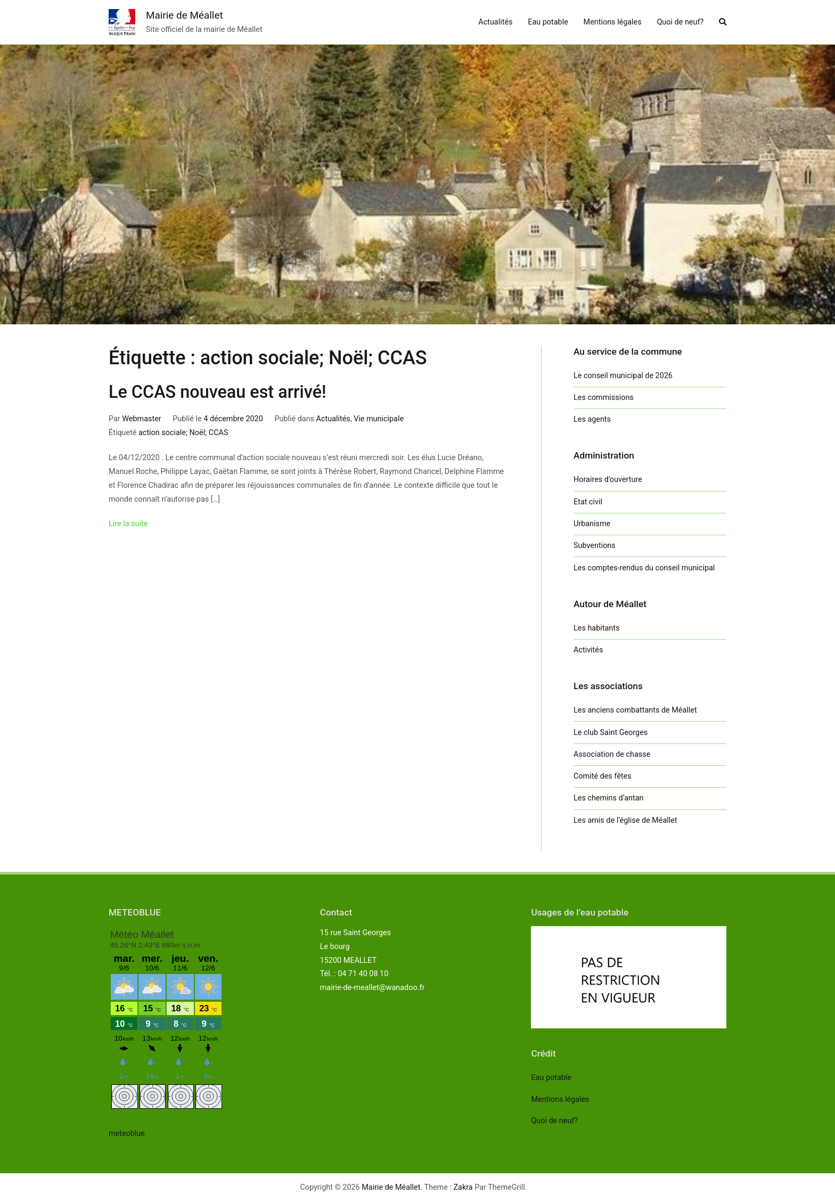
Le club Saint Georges (611, 732)
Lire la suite (128, 523)
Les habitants (596, 628)
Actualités (495, 22)
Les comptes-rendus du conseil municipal (644, 568)
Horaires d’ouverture (608, 479)
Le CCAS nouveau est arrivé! (217, 392)
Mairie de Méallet (184, 15)
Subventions (595, 545)
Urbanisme (592, 523)
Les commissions (604, 397)
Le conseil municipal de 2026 (623, 375)
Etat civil (588, 501)
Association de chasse (612, 754)
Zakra (463, 1187)
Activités (588, 650)
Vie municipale (379, 418)
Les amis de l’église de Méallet (625, 820)
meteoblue (127, 1133)
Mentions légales (613, 22)
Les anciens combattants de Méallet (635, 710)
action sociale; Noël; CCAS (183, 432)
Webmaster (141, 418)
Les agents (592, 419)
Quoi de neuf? (680, 22)
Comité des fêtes (603, 776)
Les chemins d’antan (608, 798)
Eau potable (548, 22)
